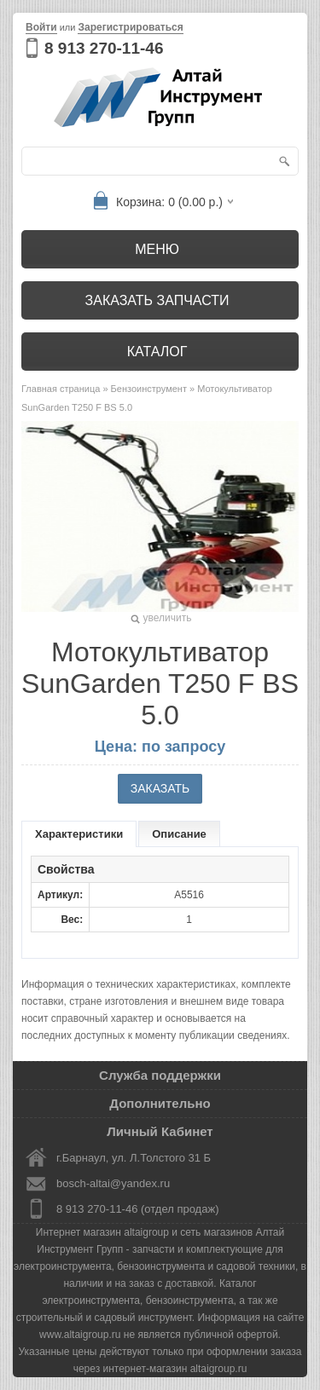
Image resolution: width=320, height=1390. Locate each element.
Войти (41, 27)
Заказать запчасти (157, 300)
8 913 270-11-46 (103, 48)
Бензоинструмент (149, 389)
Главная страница (60, 389)
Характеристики (79, 834)
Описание (179, 834)
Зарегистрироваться (130, 27)
